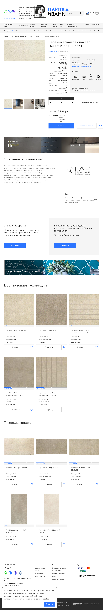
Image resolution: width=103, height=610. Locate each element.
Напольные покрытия (57, 605)
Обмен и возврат (58, 573)
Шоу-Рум (61, 25)
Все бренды (8, 31)
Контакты (96, 2)
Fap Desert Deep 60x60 (48, 330)
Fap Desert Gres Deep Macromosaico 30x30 (15, 394)
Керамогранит (23, 25)
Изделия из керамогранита (72, 25)
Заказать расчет (86, 126)
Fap (31, 37)
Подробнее (76, 66)
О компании (65, 2)
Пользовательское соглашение (59, 569)
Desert (37, 37)
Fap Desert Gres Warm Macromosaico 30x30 (48, 394)
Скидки (87, 24)
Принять (49, 604)
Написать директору (25, 18)
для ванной (63, 62)
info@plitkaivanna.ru (12, 568)
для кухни (63, 63)
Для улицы (55, 25)
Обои (67, 605)
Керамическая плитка (19, 37)
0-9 (17, 31)
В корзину (62, 126)
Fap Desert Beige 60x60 (16, 330)
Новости (55, 577)
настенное (63, 60)
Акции (89, 2)
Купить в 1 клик (61, 131)
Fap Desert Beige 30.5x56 (17, 467)
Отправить (15, 246)
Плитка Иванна (51, 11)
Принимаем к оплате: (85, 565)
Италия (64, 71)
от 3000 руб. (91, 64)
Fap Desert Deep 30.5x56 (49, 467)
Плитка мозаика (32, 25)
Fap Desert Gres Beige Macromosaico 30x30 (80, 331)
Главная (6, 37)
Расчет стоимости (86, 66)
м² (61, 99)
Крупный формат (44, 25)
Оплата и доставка (78, 2)
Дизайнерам (95, 24)
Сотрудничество (58, 580)
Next (42, 67)
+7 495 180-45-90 (9, 18)
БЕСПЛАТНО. (91, 60)
